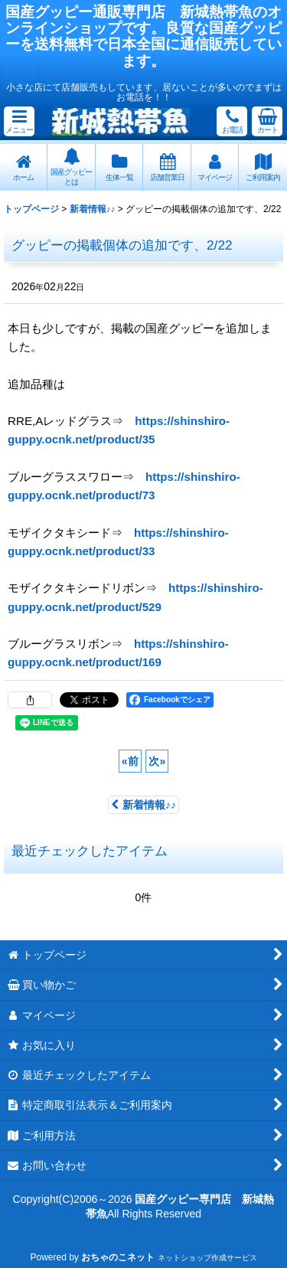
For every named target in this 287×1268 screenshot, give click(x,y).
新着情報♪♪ (143, 805)
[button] (19, 121)
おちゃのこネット (118, 1257)
